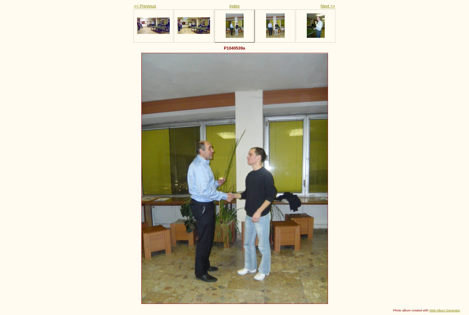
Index (234, 6)
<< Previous (145, 6)
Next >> (327, 6)
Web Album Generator (444, 310)
